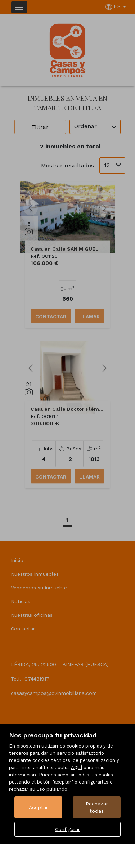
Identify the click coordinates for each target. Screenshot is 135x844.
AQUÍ (76, 767)
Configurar (67, 829)
